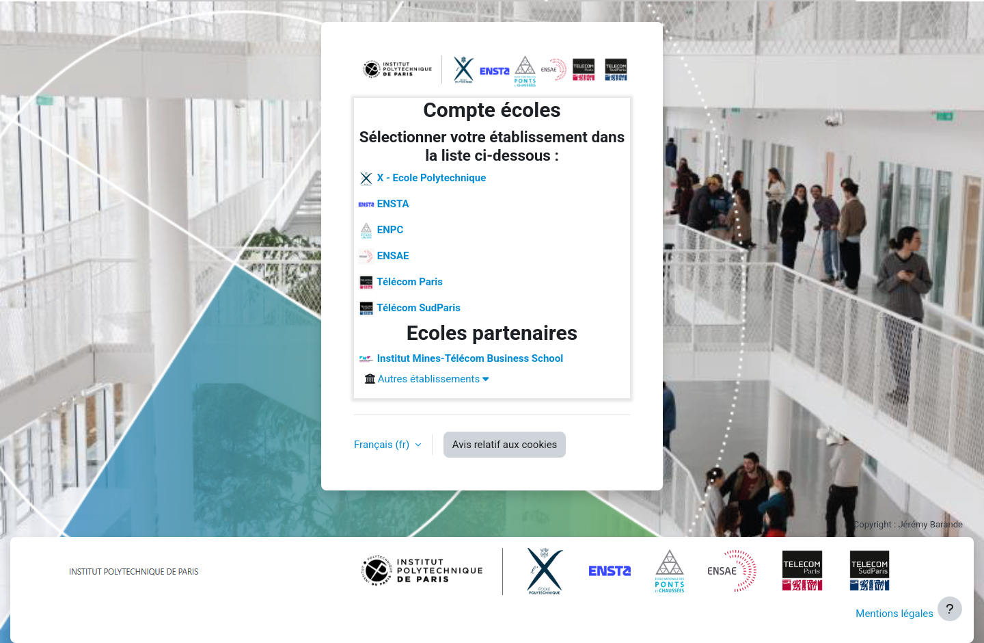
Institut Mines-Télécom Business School (460, 359)
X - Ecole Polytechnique (422, 178)
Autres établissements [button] (433, 379)
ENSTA (383, 204)
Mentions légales (894, 613)
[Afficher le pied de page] (950, 608)
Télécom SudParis (409, 308)
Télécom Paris (400, 282)
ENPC (380, 230)
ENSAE (383, 256)
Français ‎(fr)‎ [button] (383, 444)
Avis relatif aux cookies (505, 444)
